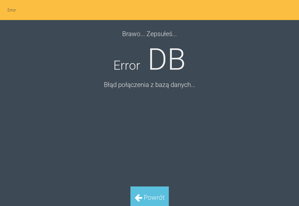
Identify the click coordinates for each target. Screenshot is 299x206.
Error (12, 10)
